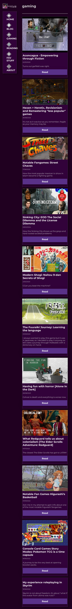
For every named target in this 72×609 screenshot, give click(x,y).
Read (45, 72)
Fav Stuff (10, 57)
